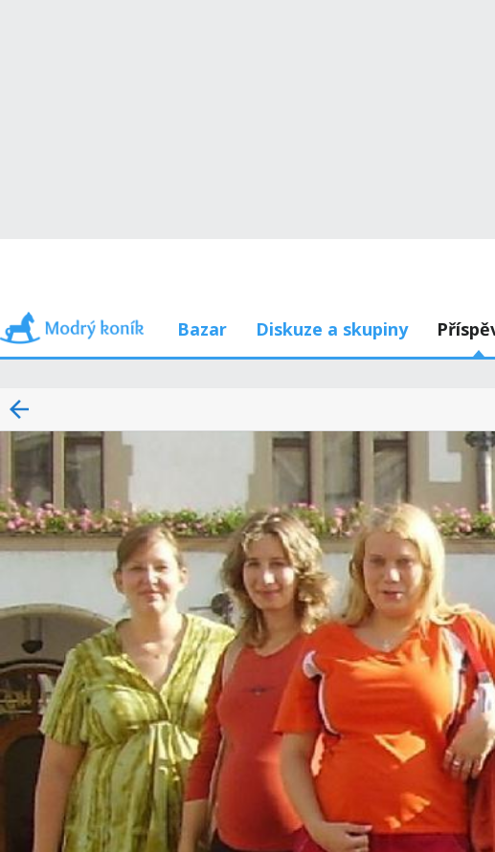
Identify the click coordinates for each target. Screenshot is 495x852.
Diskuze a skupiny (332, 328)
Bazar (202, 328)
